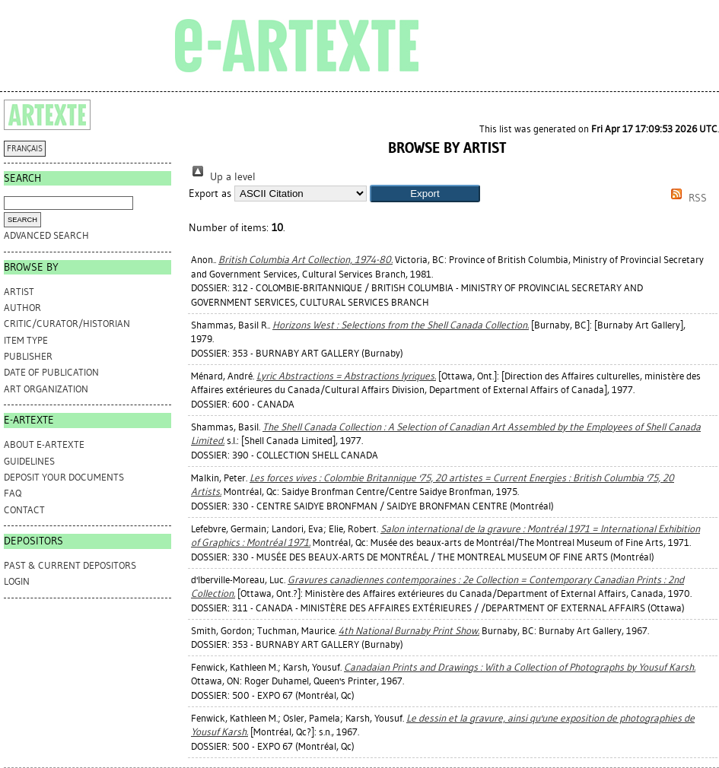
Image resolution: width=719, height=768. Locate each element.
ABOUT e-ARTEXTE (44, 444)
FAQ (12, 493)
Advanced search (46, 235)
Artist (19, 291)
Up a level (222, 176)
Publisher (28, 356)
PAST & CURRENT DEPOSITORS (70, 565)
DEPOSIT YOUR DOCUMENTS (64, 477)
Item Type (26, 340)
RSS (686, 198)
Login (17, 581)
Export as (210, 193)
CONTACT (24, 510)
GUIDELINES (29, 461)
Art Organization (46, 389)
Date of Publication (51, 372)
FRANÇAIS (25, 149)
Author (22, 307)
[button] (425, 193)
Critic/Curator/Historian (67, 323)
